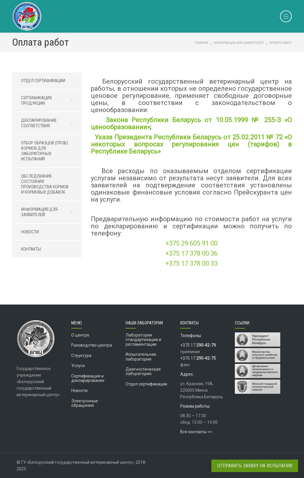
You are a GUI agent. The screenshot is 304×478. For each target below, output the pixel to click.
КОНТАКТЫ (31, 249)
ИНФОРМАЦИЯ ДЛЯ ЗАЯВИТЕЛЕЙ (48, 212)
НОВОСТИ (30, 232)
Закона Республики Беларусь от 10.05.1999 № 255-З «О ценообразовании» (191, 123)
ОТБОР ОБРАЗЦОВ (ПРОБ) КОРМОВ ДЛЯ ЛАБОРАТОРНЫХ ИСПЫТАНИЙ (44, 151)
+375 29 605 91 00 (191, 243)
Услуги (78, 365)
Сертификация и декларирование (87, 378)
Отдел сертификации (146, 384)
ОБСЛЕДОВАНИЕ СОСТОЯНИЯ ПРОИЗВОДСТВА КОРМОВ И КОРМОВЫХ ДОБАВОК (45, 184)
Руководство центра (91, 345)
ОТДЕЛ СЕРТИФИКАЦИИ (43, 80)
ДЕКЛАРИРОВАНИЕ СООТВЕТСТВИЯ (48, 123)
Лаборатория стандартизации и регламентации (143, 340)
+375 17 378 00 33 (191, 263)
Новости (79, 390)
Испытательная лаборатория (141, 356)
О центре (80, 335)
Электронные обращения (84, 403)
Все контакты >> (196, 431)
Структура (81, 355)
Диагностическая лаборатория (143, 371)
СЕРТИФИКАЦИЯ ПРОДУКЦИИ (48, 100)
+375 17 (198, 345)
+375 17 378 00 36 (191, 253)
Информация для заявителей (238, 42)
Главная (201, 42)
